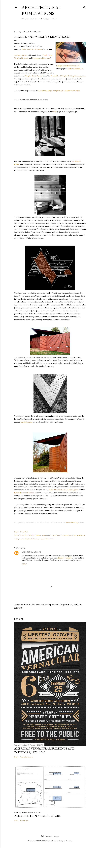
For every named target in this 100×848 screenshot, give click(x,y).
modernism (50, 539)
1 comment (24, 820)
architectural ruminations (41, 10)
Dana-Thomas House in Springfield (63, 490)
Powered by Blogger (50, 836)
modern (42, 539)
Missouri (35, 539)
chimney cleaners (64, 558)
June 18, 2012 (36, 552)
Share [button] (16, 532)
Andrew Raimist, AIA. (75, 69)
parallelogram (26, 422)
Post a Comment (26, 757)
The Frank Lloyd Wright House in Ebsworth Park (59, 91)
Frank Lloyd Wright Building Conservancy (68, 76)
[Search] (84, 6)
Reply (24, 564)
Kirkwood (28, 539)
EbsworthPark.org (71, 522)
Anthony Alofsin (20, 55)
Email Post (24, 532)
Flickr (54, 111)
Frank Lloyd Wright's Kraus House (42, 37)
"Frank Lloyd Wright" (27, 535)
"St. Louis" (65, 535)
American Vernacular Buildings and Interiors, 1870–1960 (44, 750)
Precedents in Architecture (37, 816)
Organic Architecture (41, 58)
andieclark (26, 552)
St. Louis (24, 58)
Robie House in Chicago (24, 493)
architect (72, 535)
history (16, 539)
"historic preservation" (43, 535)
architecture (80, 535)
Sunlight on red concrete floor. (67, 66)
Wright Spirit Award (33, 76)
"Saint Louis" (56, 535)
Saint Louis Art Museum (32, 49)
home (22, 539)
